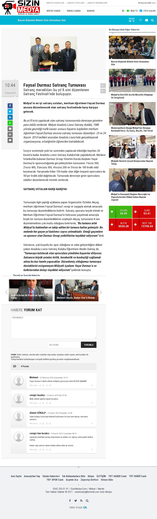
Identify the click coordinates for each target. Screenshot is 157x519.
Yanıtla (34, 385)
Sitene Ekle (107, 479)
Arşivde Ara (72, 479)
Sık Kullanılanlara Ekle (73, 476)
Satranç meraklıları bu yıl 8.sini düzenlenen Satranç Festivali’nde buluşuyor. (56, 92)
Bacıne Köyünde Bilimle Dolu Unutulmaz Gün (42, 20)
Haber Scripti (75, 507)
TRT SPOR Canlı (55, 479)
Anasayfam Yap (32, 476)
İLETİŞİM (101, 476)
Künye (91, 476)
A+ (103, 85)
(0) (43, 385)
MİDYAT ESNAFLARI (55, 3)
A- (103, 90)
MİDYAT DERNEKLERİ (97, 3)
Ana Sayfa (16, 476)
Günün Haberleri (51, 476)
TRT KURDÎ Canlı (137, 476)
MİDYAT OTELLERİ (76, 3)
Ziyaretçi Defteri (89, 479)
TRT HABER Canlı (117, 476)
